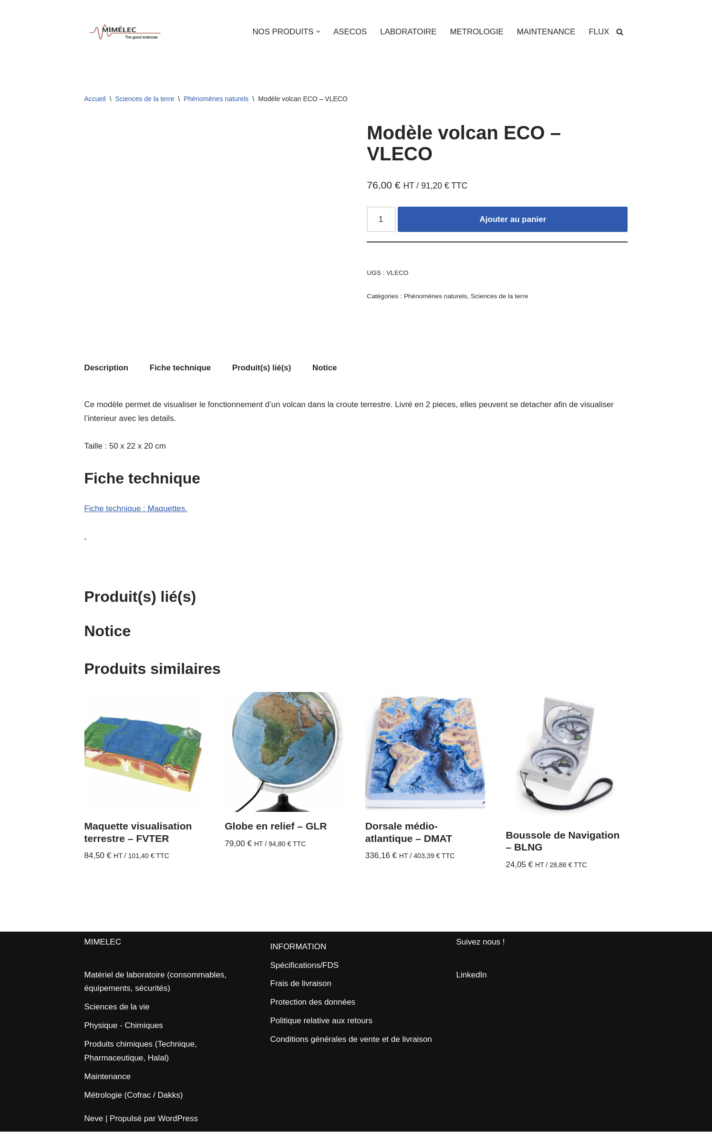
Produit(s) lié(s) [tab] (263, 368)
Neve (93, 1120)
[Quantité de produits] (381, 219)
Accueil (95, 99)
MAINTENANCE (545, 31)
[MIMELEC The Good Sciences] (124, 32)
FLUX (598, 31)
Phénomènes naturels (216, 99)
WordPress (178, 1120)
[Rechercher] (619, 31)
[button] (316, 32)
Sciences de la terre (145, 99)
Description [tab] (106, 368)
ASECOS (348, 31)
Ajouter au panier (513, 219)
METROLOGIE (476, 31)
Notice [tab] (326, 368)
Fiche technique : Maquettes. (136, 509)
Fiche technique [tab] (181, 368)
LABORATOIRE (407, 31)
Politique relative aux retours (321, 1023)
